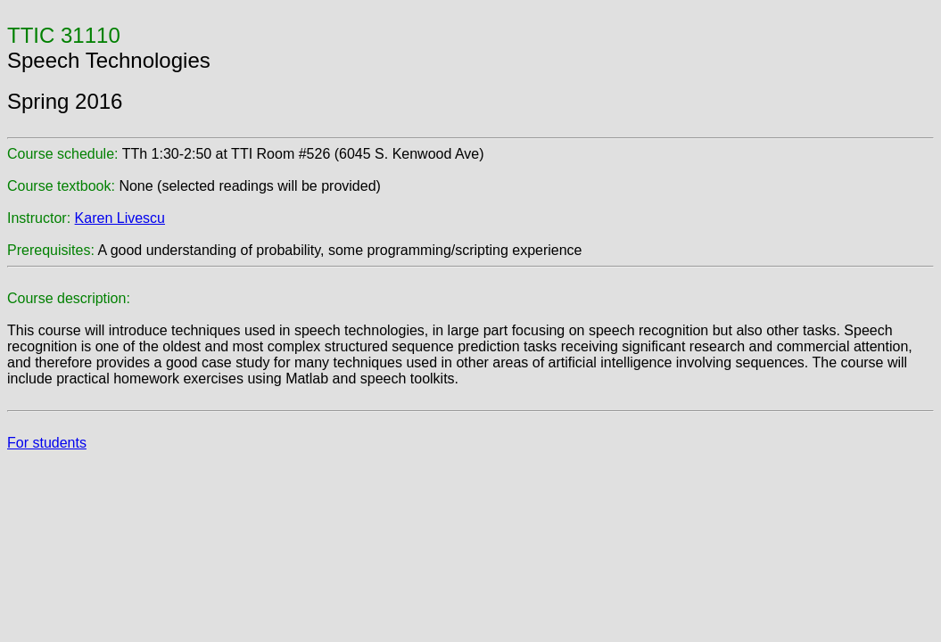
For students (47, 442)
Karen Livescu (120, 218)
